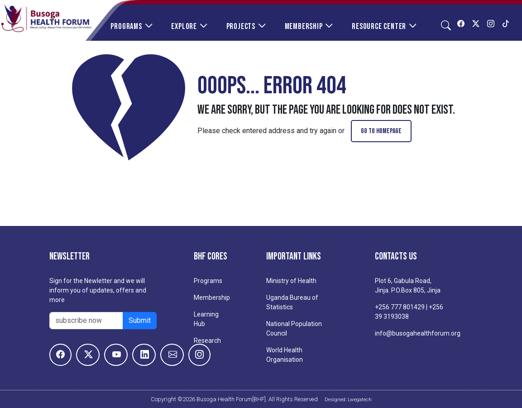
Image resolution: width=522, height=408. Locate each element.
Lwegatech (360, 399)
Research (207, 340)
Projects (240, 26)
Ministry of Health (291, 280)
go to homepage (381, 131)
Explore (184, 26)
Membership (304, 26)
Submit (140, 320)
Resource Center (379, 26)
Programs (126, 26)
